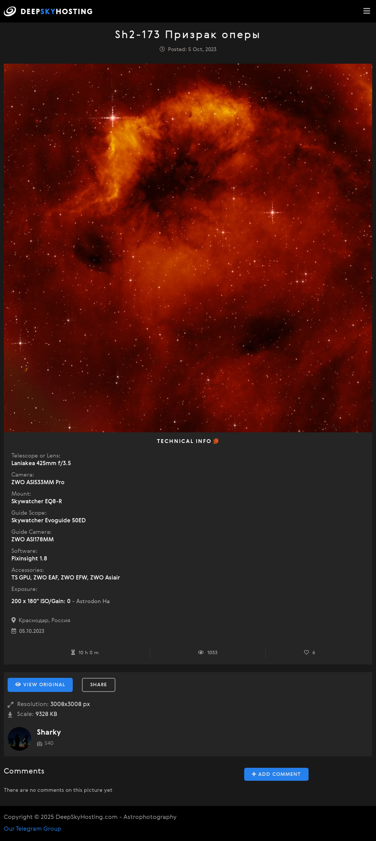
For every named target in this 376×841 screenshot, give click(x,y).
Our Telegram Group (32, 829)
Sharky (49, 732)
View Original (40, 684)
